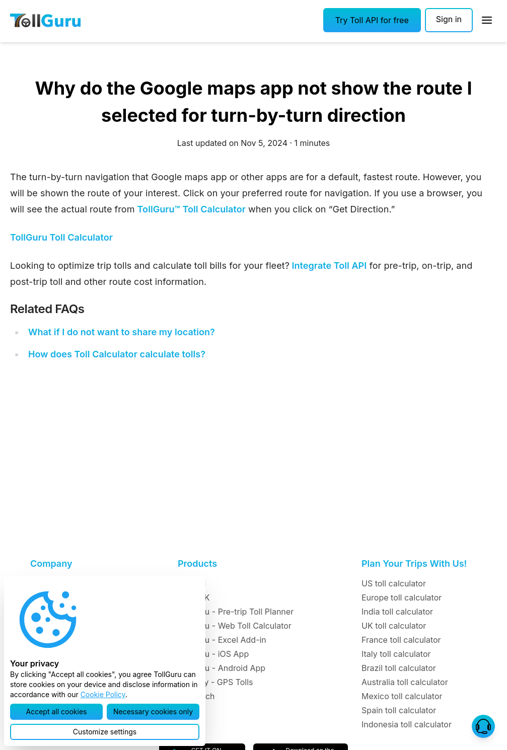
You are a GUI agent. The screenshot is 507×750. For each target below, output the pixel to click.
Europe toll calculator (401, 597)
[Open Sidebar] (487, 20)
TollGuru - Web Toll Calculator (235, 626)
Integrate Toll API (328, 265)
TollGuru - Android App (221, 668)
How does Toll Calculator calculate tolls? (116, 354)
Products (197, 563)
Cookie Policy (103, 694)
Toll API (192, 583)
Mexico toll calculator (402, 696)
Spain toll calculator (398, 710)
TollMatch (196, 696)
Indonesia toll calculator (406, 724)
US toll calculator (393, 583)
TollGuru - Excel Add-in (222, 640)
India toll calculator (397, 612)
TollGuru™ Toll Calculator (191, 209)
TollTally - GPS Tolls (215, 682)
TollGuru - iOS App (213, 654)
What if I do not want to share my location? (121, 332)
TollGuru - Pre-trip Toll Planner (236, 612)
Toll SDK (193, 597)
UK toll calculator (393, 626)
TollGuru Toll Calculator (61, 237)
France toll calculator (401, 640)
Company (51, 563)
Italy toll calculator (396, 654)
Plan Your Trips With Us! (414, 563)
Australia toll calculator (404, 682)
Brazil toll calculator (398, 668)
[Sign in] (449, 20)
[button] (372, 20)
